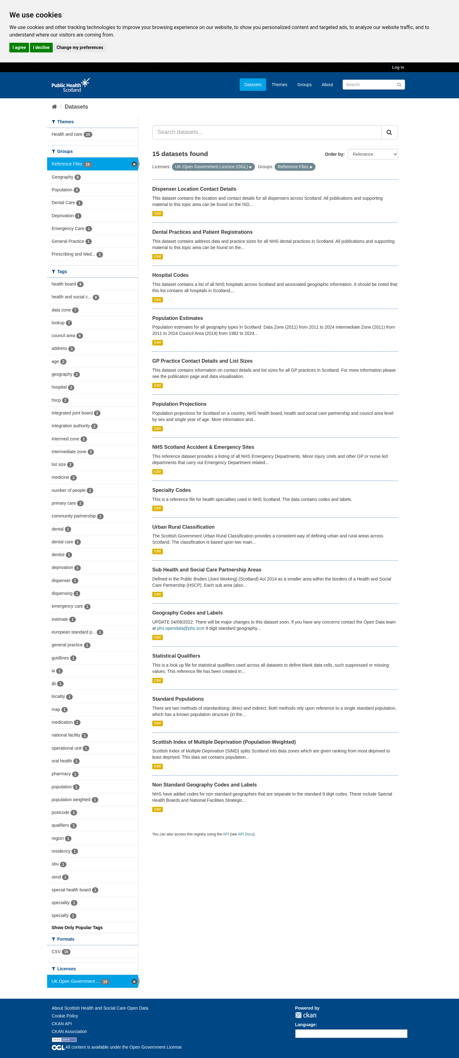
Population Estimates (177, 318)
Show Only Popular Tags (77, 927)
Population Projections (179, 404)
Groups (304, 84)
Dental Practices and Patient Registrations (202, 232)
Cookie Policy (65, 1015)
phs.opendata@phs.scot (180, 628)
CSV (157, 213)
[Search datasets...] (267, 132)
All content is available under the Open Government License (117, 1047)
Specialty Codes (171, 490)
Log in (398, 67)
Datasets (252, 84)
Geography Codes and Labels (187, 612)
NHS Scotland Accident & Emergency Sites (203, 447)
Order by (334, 154)
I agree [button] (19, 47)
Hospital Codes (170, 275)
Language (305, 1024)
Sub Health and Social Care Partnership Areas (206, 569)
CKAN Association (69, 1031)
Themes (279, 84)
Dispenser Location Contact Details (194, 189)
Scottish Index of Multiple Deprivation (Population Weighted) (224, 742)
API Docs (246, 834)
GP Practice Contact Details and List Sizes (202, 361)
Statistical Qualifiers (176, 656)
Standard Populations (178, 699)
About (327, 84)
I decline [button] (41, 47)
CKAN (305, 1015)
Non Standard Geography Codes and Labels (204, 784)
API (226, 834)
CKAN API (62, 1023)
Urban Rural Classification (183, 527)
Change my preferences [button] (79, 47)
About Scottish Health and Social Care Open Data (100, 1008)
